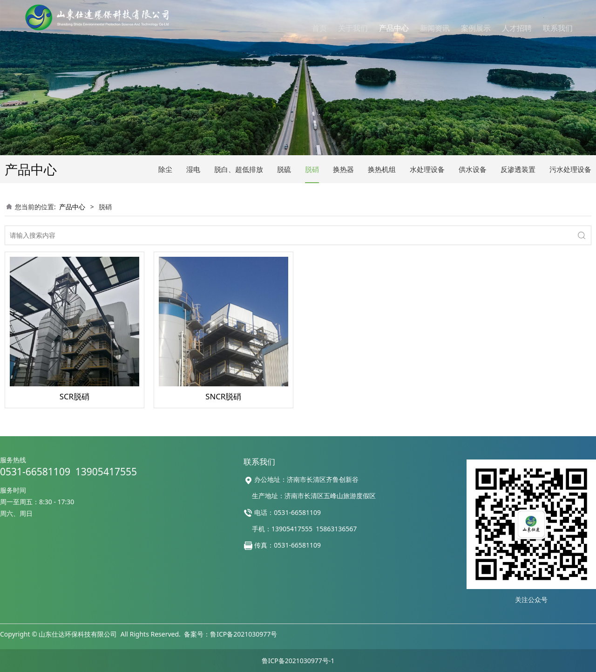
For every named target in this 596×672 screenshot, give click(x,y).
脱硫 (284, 169)
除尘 (165, 169)
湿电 (193, 169)
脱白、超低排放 (238, 169)
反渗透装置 (518, 169)
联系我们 (558, 28)
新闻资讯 (435, 28)
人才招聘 (517, 28)
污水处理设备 (570, 169)
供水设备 (473, 169)
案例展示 (476, 28)
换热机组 (382, 169)
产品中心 (394, 28)
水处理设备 (427, 169)
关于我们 (353, 28)
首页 (319, 28)
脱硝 (312, 169)
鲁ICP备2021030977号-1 (298, 660)
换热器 (343, 169)
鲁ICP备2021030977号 (243, 634)
